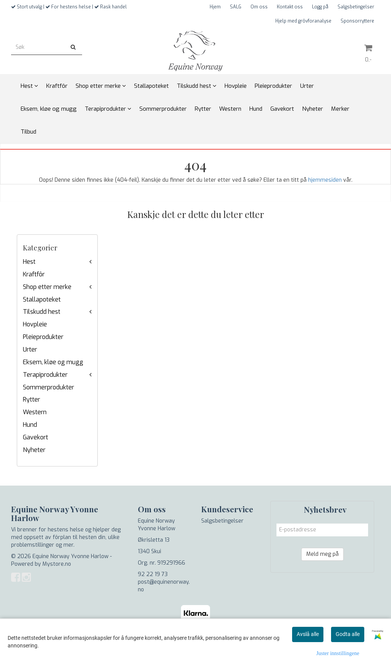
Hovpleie (35, 324)
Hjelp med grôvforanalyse (303, 21)
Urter (30, 349)
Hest (29, 262)
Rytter (31, 399)
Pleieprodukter (43, 337)
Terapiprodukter (45, 375)
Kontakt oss (290, 7)
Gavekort (35, 437)
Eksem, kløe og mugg (53, 362)
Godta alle (348, 634)
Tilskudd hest (41, 312)
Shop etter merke (47, 287)
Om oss (259, 7)
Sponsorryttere (357, 21)
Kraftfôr (34, 274)
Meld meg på (322, 554)
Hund (30, 425)
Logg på (320, 7)
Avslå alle (308, 634)
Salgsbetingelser (356, 7)
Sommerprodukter (48, 387)
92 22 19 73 (153, 574)
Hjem (215, 7)
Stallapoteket (42, 299)
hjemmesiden (325, 180)
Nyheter (34, 450)
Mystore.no (56, 564)
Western (35, 412)
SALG (235, 7)
